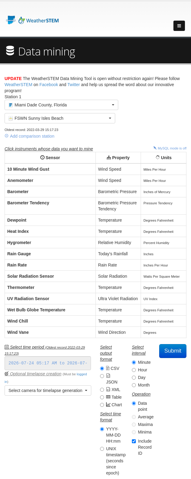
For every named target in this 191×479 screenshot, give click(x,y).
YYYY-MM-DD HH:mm (113, 435)
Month (144, 385)
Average (146, 416)
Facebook (48, 84)
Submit (172, 351)
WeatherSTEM (18, 84)
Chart (114, 404)
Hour (142, 369)
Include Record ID (145, 447)
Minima (145, 432)
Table (114, 397)
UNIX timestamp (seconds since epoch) (116, 460)
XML (113, 389)
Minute (144, 362)
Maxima (145, 424)
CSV (112, 368)
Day (142, 377)
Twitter (73, 84)
